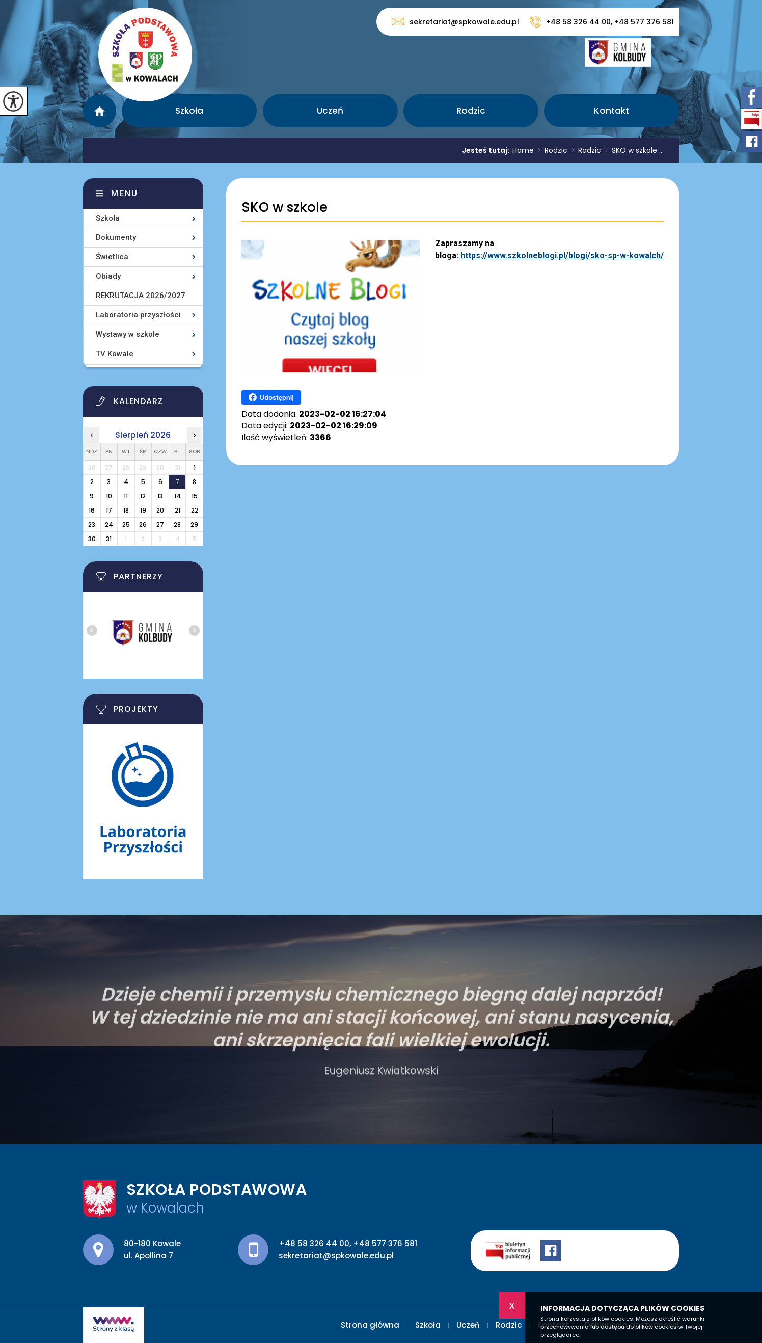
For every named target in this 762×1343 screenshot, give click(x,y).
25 (126, 524)
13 (160, 496)
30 (92, 538)
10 (109, 496)
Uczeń (330, 110)
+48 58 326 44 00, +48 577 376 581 (601, 22)
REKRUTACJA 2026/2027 (140, 295)
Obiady (108, 276)
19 (143, 510)
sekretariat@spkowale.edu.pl (455, 21)
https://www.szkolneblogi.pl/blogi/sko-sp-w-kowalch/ (562, 255)
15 (195, 496)
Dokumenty (116, 237)
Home (523, 150)
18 (126, 510)
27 (160, 524)
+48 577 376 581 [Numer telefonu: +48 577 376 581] (385, 1243)
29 (194, 524)
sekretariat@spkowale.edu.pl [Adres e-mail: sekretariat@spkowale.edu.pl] (336, 1255)
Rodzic (470, 110)
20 (160, 510)
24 (109, 524)
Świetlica (112, 256)
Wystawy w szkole (127, 334)
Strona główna (99, 110)
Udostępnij (271, 397)
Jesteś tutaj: (487, 150)
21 (177, 510)
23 (91, 524)
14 (177, 496)
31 (109, 538)
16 (92, 510)
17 (109, 510)
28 (177, 524)
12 (143, 496)
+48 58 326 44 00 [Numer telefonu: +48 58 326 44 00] (314, 1243)
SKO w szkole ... (632, 150)
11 (126, 496)
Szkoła (189, 110)
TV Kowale (114, 353)
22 (194, 510)
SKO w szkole (284, 208)
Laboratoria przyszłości (138, 314)
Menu (124, 193)
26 (143, 524)
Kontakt (611, 110)
